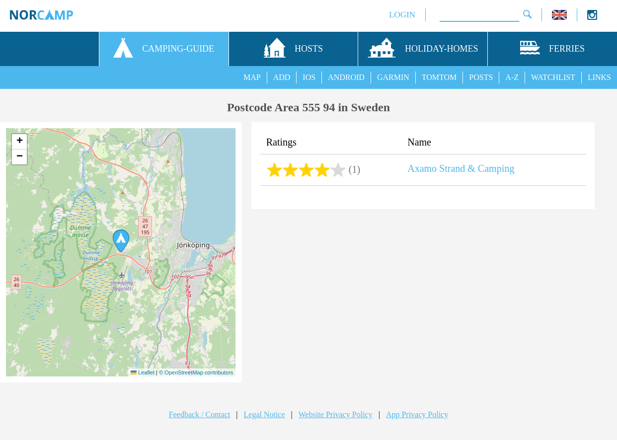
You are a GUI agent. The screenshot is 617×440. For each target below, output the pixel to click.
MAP (252, 77)
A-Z (512, 77)
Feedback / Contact (200, 414)
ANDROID (346, 77)
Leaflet (142, 372)
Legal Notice (264, 414)
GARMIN (393, 77)
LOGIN (402, 14)
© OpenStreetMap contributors (196, 372)
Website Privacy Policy (336, 414)
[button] (121, 240)
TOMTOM (439, 77)
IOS (309, 77)
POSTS (481, 77)
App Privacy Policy (417, 414)
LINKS (599, 77)
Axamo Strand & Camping (460, 168)
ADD (282, 77)
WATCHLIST (553, 77)
